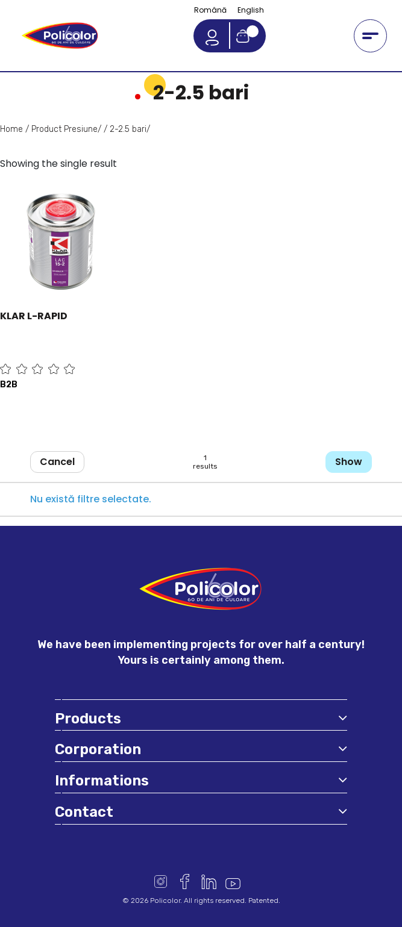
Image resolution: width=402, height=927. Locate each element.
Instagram (160, 881)
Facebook (184, 881)
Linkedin (208, 881)
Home (11, 129)
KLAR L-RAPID (34, 316)
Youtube (232, 881)
